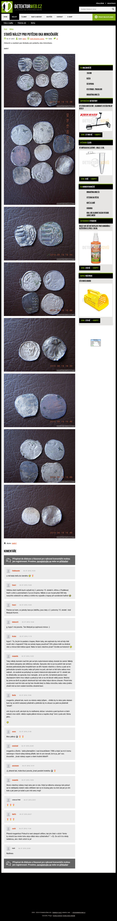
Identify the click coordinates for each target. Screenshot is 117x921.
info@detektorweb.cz (78, 912)
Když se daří (91, 203)
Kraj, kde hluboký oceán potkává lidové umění (98, 214)
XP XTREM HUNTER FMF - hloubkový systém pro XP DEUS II (95, 107)
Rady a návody (36, 17)
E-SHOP (69, 17)
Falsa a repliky (8, 23)
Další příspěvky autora (37, 39)
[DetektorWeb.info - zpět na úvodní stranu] (23, 7)
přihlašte (63, 561)
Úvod (5, 17)
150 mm (89, 73)
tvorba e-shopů (57, 916)
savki (14, 828)
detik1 (25, 39)
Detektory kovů (57, 912)
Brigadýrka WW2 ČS (93, 94)
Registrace (111, 3)
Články (24, 17)
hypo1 (14, 585)
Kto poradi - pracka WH (94, 89)
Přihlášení (100, 3)
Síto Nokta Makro (85, 281)
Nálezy (14, 17)
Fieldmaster (16, 571)
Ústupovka (90, 84)
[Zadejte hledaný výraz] (97, 9)
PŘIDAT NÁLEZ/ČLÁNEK (104, 17)
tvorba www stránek (69, 916)
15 (57, 39)
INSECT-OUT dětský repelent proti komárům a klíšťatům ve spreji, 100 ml (94, 227)
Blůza (88, 78)
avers (14, 731)
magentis (15, 656)
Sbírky (33, 23)
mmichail (15, 746)
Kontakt (60, 17)
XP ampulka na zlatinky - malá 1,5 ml (91, 147)
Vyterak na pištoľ (93, 197)
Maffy (14, 814)
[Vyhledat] (113, 9)
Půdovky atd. (22, 23)
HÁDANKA (89, 208)
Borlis (14, 695)
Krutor (14, 636)
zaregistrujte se (44, 561)
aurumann (15, 765)
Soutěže (49, 17)
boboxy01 (15, 622)
